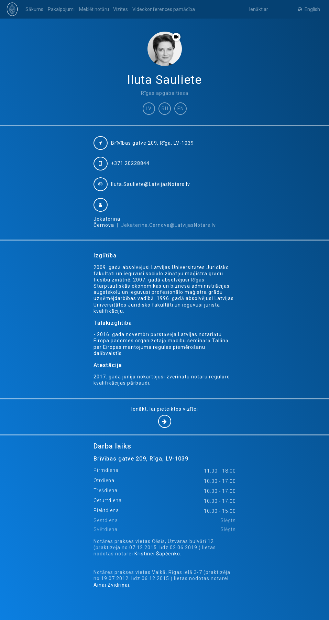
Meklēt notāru (94, 9)
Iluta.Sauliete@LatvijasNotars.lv (150, 184)
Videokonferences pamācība (163, 9)
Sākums (34, 9)
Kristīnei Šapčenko (157, 553)
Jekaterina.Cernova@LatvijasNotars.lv (168, 225)
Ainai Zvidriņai (111, 585)
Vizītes (120, 9)
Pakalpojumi (61, 9)
